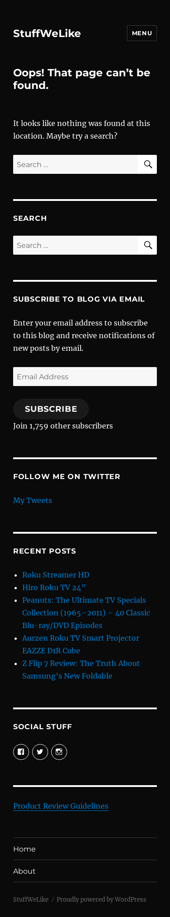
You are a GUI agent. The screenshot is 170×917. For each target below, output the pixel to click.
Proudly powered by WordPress (101, 899)
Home (24, 849)
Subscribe (51, 409)
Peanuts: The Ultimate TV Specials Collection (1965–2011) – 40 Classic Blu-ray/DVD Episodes (86, 613)
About (24, 871)
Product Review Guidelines (60, 805)
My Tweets (32, 500)
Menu (142, 33)
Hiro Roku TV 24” (54, 587)
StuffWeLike (47, 33)
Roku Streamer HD (55, 574)
